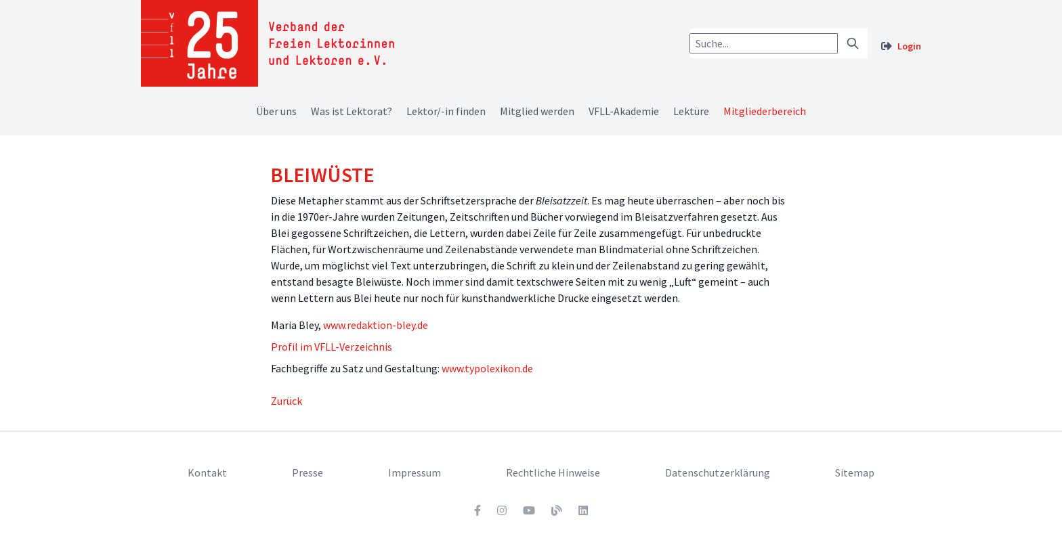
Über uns (276, 111)
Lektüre (691, 111)
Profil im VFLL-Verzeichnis (331, 346)
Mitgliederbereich (764, 111)
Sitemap (854, 472)
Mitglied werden (537, 111)
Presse (307, 472)
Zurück (286, 400)
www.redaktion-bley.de (375, 325)
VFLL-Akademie (624, 111)
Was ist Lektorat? (351, 111)
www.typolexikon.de (487, 368)
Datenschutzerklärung (717, 472)
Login (909, 46)
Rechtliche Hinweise (553, 472)
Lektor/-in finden (446, 111)
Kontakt (207, 472)
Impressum (414, 472)
